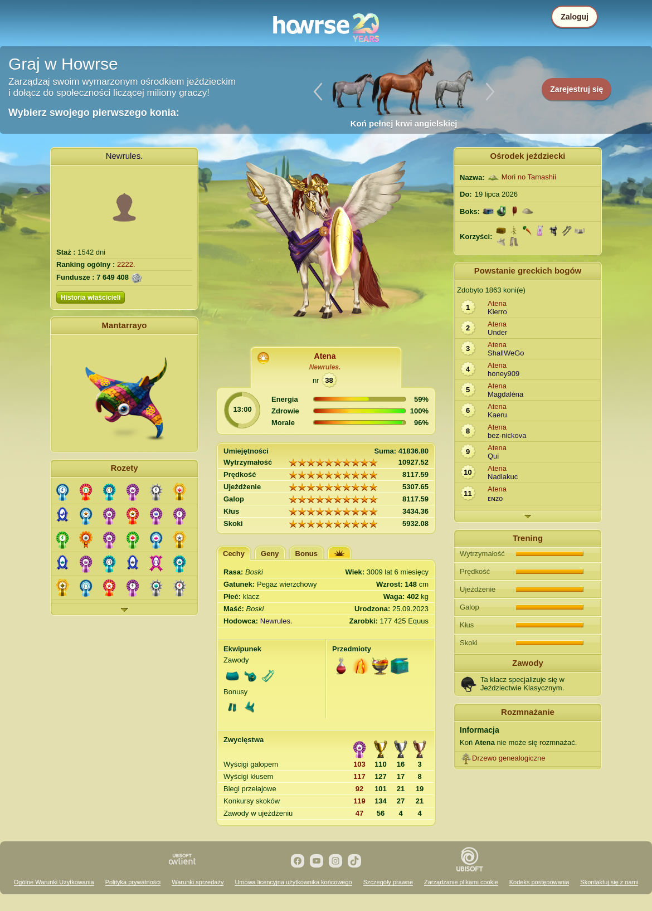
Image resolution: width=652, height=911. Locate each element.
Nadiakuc (503, 476)
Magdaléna (505, 394)
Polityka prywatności (133, 882)
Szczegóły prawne (388, 882)
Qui (493, 456)
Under (497, 332)
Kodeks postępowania (539, 882)
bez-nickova (507, 435)
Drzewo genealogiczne (509, 758)
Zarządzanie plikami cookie (461, 882)
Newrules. (124, 155)
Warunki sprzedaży (197, 882)
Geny (270, 553)
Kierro (497, 312)
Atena (325, 356)
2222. (126, 264)
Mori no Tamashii (529, 177)
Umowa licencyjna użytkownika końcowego (293, 882)
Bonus (306, 553)
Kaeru (497, 415)
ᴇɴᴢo (495, 498)
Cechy (234, 553)
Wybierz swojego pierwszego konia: (93, 112)
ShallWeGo (506, 353)
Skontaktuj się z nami (609, 882)
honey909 (503, 373)
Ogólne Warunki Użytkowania (54, 882)
